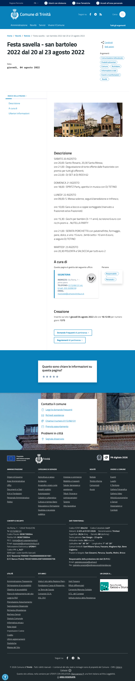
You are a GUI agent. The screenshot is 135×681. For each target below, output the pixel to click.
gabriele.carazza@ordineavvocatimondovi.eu (92, 565)
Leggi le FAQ (12, 597)
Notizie (27, 35)
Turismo (66, 501)
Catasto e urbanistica (47, 497)
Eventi (113, 476)
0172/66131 (16, 531)
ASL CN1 (42, 597)
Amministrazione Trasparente (19, 581)
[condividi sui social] (106, 42)
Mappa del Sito (13, 647)
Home (9, 35)
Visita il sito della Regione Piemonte (53, 581)
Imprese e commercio (72, 476)
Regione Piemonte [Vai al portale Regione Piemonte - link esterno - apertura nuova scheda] (16, 3)
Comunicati (94, 485)
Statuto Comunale (15, 618)
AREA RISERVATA (66, 677)
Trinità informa (96, 481)
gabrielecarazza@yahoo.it (86, 562)
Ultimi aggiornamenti (16, 639)
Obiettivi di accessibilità (17, 589)
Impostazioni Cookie (15, 630)
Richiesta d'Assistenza (16, 610)
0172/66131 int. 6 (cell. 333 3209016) (70, 287)
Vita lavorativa (69, 505)
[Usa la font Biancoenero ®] (55, 3)
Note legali (11, 626)
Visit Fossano (74, 581)
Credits (10, 634)
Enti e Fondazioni (14, 493)
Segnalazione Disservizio (17, 606)
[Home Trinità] (31, 14)
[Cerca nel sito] (122, 14)
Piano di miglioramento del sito (20, 593)
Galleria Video (116, 493)
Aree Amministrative (16, 481)
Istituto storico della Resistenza (82, 597)
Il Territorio (114, 485)
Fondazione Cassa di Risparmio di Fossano (56, 585)
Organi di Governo (14, 476)
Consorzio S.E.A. (45, 593)
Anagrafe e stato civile (47, 485)
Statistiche (11, 643)
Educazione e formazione (48, 505)
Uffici (9, 485)
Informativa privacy (15, 622)
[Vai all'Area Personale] (109, 3)
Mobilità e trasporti (71, 481)
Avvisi (92, 489)
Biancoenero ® (77, 673)
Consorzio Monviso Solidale (80, 589)
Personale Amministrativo (18, 497)
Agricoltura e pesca (46, 476)
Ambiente (42, 481)
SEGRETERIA (64, 274)
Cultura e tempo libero (47, 501)
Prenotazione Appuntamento (19, 601)
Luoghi (113, 481)
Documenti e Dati (14, 489)
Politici (10, 501)
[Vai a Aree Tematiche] (81, 3)
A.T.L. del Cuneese (76, 593)
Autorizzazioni (44, 493)
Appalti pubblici (44, 489)
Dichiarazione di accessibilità (19, 585)
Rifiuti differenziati (76, 585)
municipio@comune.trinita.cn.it (71, 293)
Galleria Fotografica (118, 489)
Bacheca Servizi (14, 614)
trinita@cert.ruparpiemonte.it (25, 540)
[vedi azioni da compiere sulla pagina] (107, 47)
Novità (18, 35)
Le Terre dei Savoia (46, 589)
